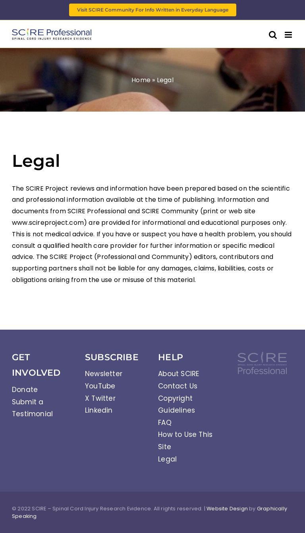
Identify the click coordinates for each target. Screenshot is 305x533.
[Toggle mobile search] (273, 35)
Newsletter (103, 374)
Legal (167, 459)
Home (141, 80)
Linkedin (99, 410)
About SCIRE (178, 374)
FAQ (165, 422)
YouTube (100, 386)
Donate (25, 389)
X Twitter (100, 398)
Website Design (227, 508)
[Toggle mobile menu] (289, 35)
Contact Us (177, 386)
